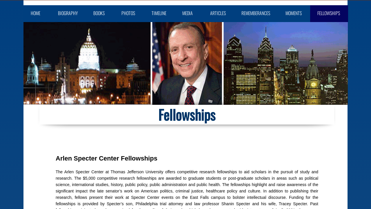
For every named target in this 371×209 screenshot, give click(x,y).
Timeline (159, 13)
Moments (293, 13)
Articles (218, 13)
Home (35, 13)
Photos (128, 13)
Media (187, 13)
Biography (68, 13)
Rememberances (255, 13)
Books (99, 13)
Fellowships (328, 13)
